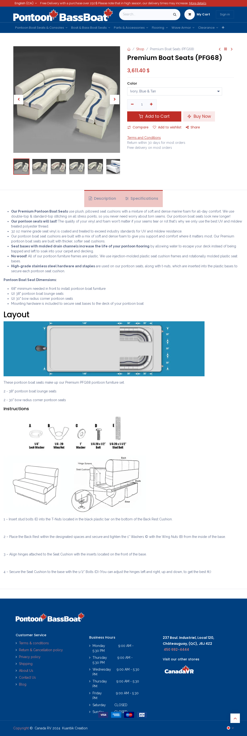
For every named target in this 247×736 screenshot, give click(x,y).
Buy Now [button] (199, 116)
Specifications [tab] (141, 198)
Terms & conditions (34, 643)
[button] (18, 99)
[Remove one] (132, 104)
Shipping (26, 664)
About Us (26, 670)
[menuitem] (41, 27)
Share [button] (193, 127)
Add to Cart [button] (154, 116)
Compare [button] (138, 127)
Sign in (225, 14)
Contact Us (27, 677)
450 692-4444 (176, 649)
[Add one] (151, 104)
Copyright (21, 728)
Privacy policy (30, 657)
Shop (140, 49)
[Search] (174, 14)
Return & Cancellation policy (41, 650)
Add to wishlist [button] (167, 127)
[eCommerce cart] (197, 14)
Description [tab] (102, 198)
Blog (22, 684)
